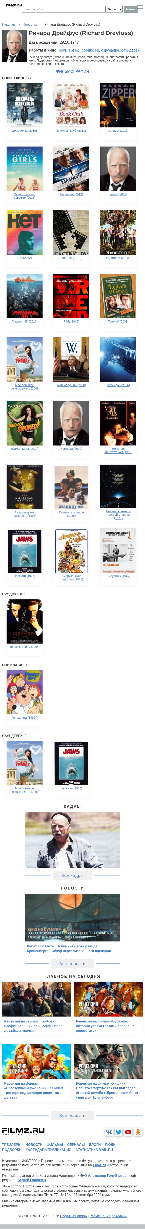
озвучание (110, 50)
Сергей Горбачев (31, 1180)
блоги (95, 1145)
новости (34, 1145)
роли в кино (69, 50)
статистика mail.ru (94, 1150)
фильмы (55, 1145)
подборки (11, 1150)
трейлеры (11, 1145)
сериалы (76, 1145)
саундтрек (130, 50)
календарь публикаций (48, 1150)
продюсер (90, 50)
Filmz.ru (99, 1165)
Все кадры (72, 875)
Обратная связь (73, 1216)
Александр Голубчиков (107, 1175)
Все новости (72, 964)
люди (110, 1145)
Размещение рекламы (108, 1216)
